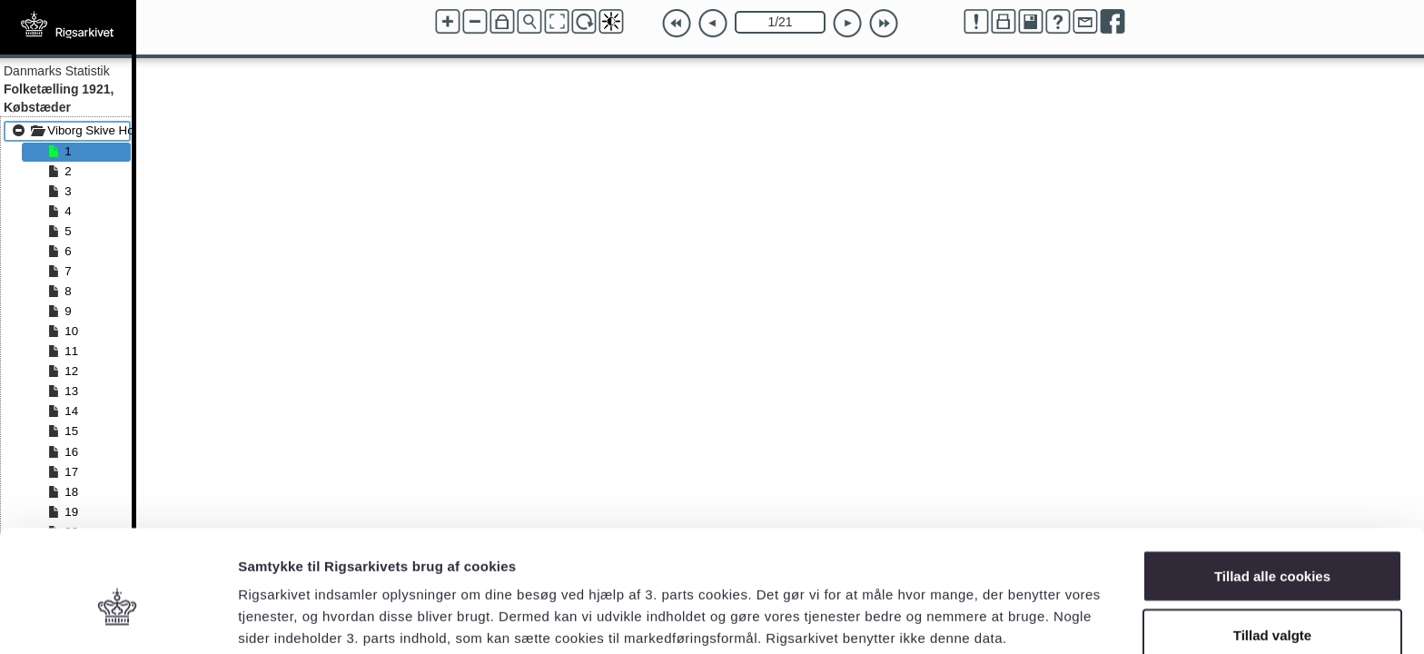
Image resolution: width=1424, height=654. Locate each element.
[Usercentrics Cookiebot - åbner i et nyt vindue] (117, 618)
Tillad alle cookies (1272, 486)
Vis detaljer (944, 607)
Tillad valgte (1272, 546)
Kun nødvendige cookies (1272, 605)
